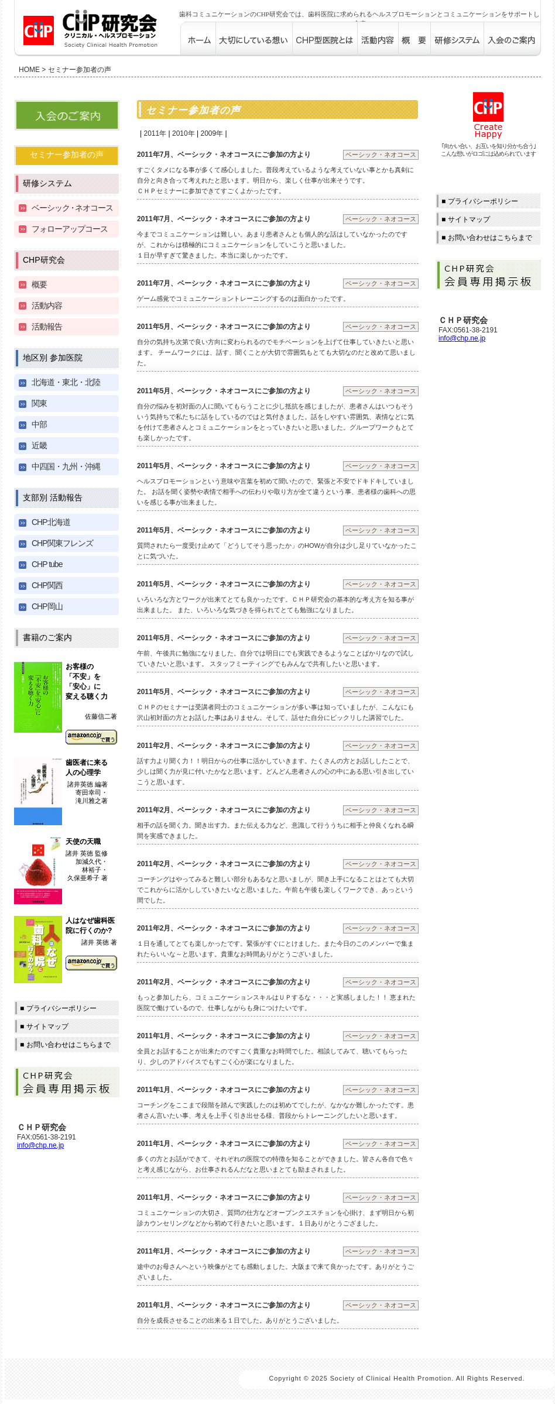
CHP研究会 (44, 260)
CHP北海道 (51, 522)
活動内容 (377, 39)
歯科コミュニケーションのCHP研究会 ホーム (197, 39)
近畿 (39, 445)
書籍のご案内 (47, 637)
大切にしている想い (253, 39)
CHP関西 (47, 585)
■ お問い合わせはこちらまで (65, 1045)
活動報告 (47, 326)
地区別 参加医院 (53, 357)
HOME (29, 70)
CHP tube (47, 564)
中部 (39, 424)
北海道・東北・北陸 (66, 382)
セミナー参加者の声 (67, 154)
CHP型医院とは (324, 39)
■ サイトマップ (44, 1026)
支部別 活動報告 (53, 497)
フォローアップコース (70, 229)
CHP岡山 (47, 606)
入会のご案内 (512, 39)
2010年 (183, 133)
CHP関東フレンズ (62, 543)
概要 (414, 39)
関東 (39, 403)
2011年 (154, 133)
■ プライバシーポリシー (58, 1008)
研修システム (457, 39)
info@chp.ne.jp (40, 1145)
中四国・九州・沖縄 (66, 466)
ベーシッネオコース (72, 207)
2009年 (211, 133)
